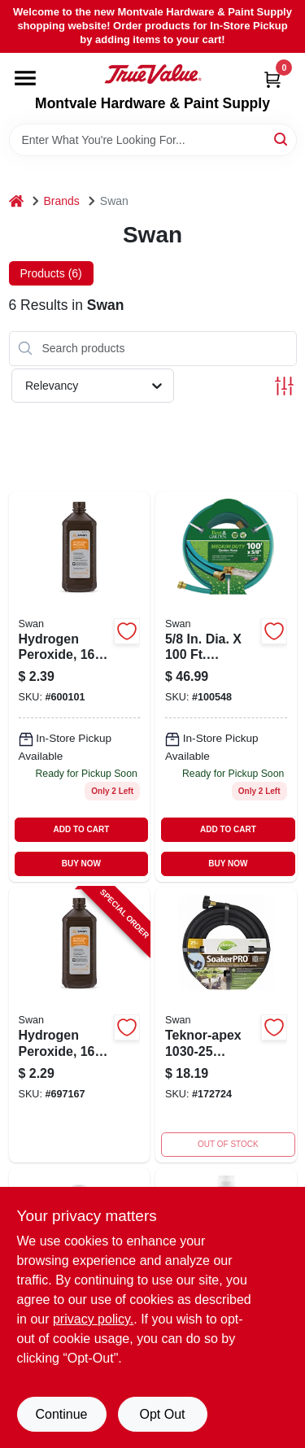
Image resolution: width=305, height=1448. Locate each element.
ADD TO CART (82, 829)
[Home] (16, 201)
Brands (62, 200)
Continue (61, 1414)
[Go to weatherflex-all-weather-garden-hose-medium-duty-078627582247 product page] (226, 686)
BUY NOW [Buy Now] (81, 863)
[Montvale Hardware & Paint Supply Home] (153, 74)
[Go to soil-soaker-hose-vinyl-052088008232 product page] (226, 1025)
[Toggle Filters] (284, 386)
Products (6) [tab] (51, 273)
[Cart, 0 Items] (272, 79)
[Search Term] (153, 140)
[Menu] (25, 78)
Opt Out (162, 1414)
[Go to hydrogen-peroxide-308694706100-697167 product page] (79, 686)
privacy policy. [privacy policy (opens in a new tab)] (93, 1319)
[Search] (282, 138)
